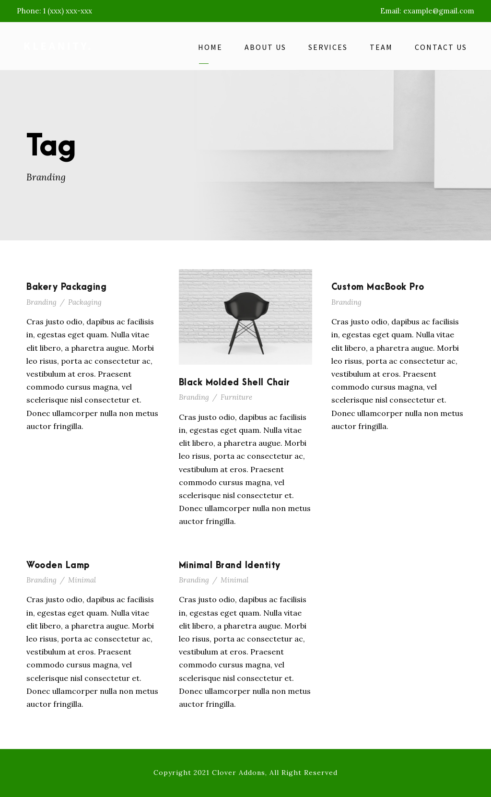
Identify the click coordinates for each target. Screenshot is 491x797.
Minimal (82, 579)
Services (328, 47)
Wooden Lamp (58, 565)
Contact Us (441, 47)
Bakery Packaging (66, 287)
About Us (265, 47)
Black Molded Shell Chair (234, 382)
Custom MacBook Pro (377, 287)
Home (210, 47)
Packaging (85, 302)
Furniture (236, 397)
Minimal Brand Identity (230, 565)
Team (381, 47)
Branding (41, 302)
